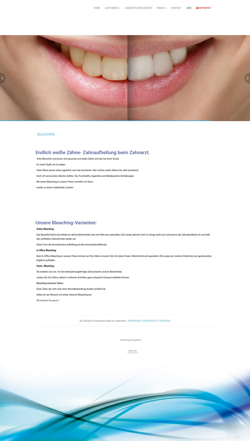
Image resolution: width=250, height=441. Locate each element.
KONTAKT (176, 8)
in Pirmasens (133, 352)
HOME (97, 8)
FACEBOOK (164, 321)
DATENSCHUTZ (150, 321)
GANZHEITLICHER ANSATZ (138, 8)
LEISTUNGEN (112, 8)
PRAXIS (162, 8)
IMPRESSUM (134, 321)
